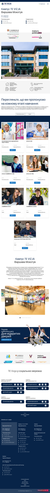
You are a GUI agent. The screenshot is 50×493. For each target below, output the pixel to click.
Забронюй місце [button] (6, 339)
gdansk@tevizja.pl (8, 468)
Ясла (25, 480)
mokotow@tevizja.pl (7, 23)
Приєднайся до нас (43, 490)
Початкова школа (25, 483)
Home (25, 413)
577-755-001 (22, 449)
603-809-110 (6, 467)
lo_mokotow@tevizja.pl (32, 23)
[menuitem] (42, 4)
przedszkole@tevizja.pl (25, 436)
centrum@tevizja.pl (24, 444)
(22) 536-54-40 (23, 448)
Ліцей (25, 484)
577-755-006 (23, 442)
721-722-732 (5, 21)
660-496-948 (23, 434)
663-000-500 (30, 21)
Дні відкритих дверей (25, 414)
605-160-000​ (38, 438)
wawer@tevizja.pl (39, 440)
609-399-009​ (7, 472)
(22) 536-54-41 (23, 440)
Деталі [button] (13, 150)
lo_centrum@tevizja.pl (24, 451)
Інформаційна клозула (25, 486)
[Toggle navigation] (48, 4)
